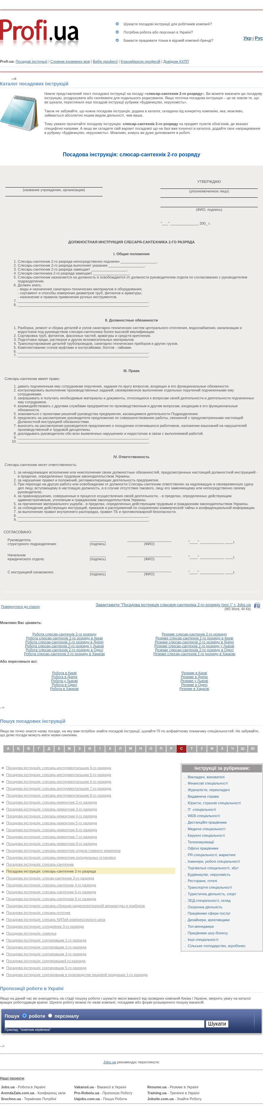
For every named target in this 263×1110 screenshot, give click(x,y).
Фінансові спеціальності (208, 783)
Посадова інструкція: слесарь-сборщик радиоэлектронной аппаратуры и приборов (75, 906)
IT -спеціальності (202, 809)
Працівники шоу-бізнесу (208, 933)
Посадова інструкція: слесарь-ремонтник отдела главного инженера (63, 851)
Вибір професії (105, 61)
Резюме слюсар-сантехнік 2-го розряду (194, 634)
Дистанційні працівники (207, 822)
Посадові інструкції (32, 61)
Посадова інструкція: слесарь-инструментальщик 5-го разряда (58, 775)
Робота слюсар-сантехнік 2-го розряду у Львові (64, 646)
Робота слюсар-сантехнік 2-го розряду (65, 634)
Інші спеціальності (203, 940)
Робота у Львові (64, 681)
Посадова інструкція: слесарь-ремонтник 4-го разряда (51, 816)
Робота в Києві (64, 673)
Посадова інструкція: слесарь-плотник (38, 913)
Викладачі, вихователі (206, 777)
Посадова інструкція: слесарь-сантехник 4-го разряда (51, 885)
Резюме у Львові (194, 681)
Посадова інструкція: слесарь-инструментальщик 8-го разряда (58, 795)
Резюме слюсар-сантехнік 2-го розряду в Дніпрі (194, 642)
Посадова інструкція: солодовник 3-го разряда (45, 926)
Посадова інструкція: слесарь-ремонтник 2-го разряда (51, 802)
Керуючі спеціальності (206, 835)
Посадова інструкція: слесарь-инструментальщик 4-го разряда (58, 768)
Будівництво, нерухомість (209, 875)
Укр (247, 38)
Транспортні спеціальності (210, 887)
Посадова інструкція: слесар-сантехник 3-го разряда (50, 878)
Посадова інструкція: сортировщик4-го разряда (45, 961)
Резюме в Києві (194, 673)
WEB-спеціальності (204, 816)
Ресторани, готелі (202, 881)
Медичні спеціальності (207, 829)
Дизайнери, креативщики (209, 920)
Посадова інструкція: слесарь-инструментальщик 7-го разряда (58, 788)
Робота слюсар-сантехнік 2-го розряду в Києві (64, 638)
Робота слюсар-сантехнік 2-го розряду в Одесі (64, 650)
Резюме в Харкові (194, 689)
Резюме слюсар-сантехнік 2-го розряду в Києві (194, 638)
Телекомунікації (201, 842)
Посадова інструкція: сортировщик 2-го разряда (46, 947)
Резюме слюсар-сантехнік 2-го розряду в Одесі (194, 650)
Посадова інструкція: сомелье (31, 933)
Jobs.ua (109, 1062)
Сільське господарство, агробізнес (217, 946)
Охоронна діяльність (205, 907)
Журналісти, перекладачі (209, 790)
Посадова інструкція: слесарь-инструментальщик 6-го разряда (58, 782)
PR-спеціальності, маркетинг (212, 855)
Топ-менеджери (201, 926)
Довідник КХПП (176, 61)
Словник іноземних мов (70, 61)
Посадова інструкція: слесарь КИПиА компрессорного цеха (55, 919)
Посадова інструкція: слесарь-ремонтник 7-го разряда (51, 837)
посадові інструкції (154, 24)
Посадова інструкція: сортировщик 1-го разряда (46, 940)
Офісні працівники (203, 848)
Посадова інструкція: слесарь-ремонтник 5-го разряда (51, 823)
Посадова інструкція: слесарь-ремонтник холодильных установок (61, 857)
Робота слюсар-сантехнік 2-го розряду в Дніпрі (64, 642)
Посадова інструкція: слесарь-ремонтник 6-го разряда (51, 830)
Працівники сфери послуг (209, 913)
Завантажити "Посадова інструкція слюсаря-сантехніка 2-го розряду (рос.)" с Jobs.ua (173, 605)
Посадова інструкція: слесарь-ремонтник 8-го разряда (51, 844)
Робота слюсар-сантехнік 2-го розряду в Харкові (64, 654)
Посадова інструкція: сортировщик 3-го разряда (46, 954)
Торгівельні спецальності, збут (213, 868)
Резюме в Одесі (194, 685)
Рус (259, 38)
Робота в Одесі (64, 685)
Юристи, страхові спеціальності (214, 803)
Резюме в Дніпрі (194, 677)
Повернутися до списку (20, 607)
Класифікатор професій (140, 61)
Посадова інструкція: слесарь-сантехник (40, 864)
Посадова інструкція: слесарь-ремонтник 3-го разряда (51, 809)
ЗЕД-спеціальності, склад (209, 900)
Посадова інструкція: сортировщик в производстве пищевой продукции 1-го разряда (77, 975)
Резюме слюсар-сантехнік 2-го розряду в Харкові (194, 654)
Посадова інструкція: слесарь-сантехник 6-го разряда (51, 899)
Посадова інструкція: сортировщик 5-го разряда (46, 968)
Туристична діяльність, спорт (212, 894)
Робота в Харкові (64, 689)
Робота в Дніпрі (65, 677)
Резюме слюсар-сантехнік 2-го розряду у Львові (194, 646)
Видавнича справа (203, 796)
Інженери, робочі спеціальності (214, 861)
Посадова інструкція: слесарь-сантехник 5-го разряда (51, 892)
